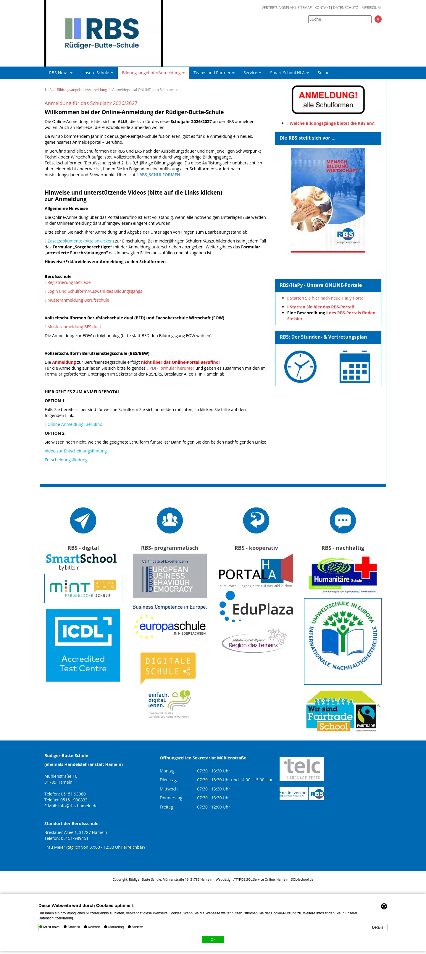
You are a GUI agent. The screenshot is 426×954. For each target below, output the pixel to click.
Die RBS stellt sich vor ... (308, 138)
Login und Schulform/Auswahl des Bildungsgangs (94, 291)
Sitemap (304, 7)
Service (252, 72)
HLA (48, 89)
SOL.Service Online (260, 879)
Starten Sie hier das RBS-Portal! (322, 307)
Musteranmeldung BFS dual (74, 326)
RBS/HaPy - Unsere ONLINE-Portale (321, 285)
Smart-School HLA (289, 72)
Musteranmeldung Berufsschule (78, 300)
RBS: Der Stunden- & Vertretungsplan (323, 337)
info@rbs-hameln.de (78, 806)
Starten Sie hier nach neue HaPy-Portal (327, 298)
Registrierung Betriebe (69, 282)
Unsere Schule (97, 72)
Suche (323, 72)
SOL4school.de (302, 879)
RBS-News (60, 72)
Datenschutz (345, 7)
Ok (213, 939)
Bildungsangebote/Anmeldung (153, 72)
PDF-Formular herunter (171, 368)
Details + (379, 927)
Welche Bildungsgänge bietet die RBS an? (332, 123)
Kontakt (322, 7)
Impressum (371, 7)
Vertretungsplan (278, 7)
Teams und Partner (214, 72)
